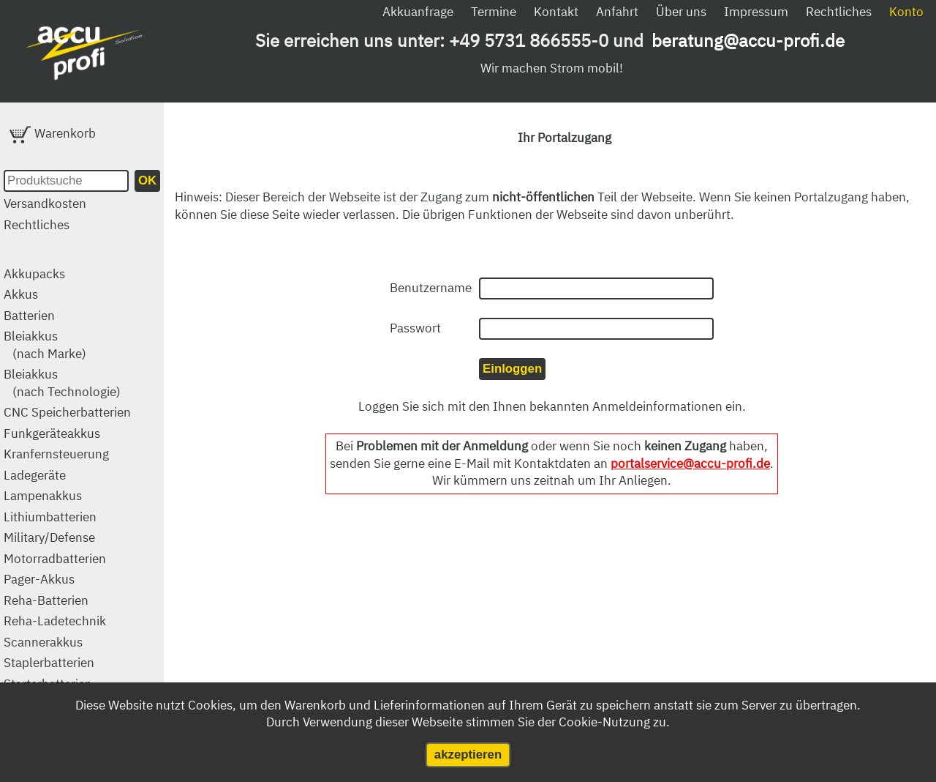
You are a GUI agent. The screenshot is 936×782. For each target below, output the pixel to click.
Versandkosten (45, 204)
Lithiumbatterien (50, 517)
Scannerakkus (43, 642)
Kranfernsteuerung (56, 454)
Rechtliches (839, 12)
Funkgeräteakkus (52, 433)
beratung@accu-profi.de (748, 40)
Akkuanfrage (417, 12)
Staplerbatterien (49, 663)
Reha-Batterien (46, 600)
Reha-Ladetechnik (55, 621)
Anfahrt (617, 12)
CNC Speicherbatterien (67, 412)
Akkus (21, 294)
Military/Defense (49, 537)
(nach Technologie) (66, 392)
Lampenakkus (43, 496)
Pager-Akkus (39, 579)
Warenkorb (53, 133)
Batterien (29, 316)
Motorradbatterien (55, 559)
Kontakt (556, 12)
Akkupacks (34, 274)
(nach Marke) (49, 354)
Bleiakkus (31, 336)
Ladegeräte (35, 475)
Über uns (681, 12)
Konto (906, 12)
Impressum (756, 12)
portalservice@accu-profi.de (690, 463)
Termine (493, 12)
